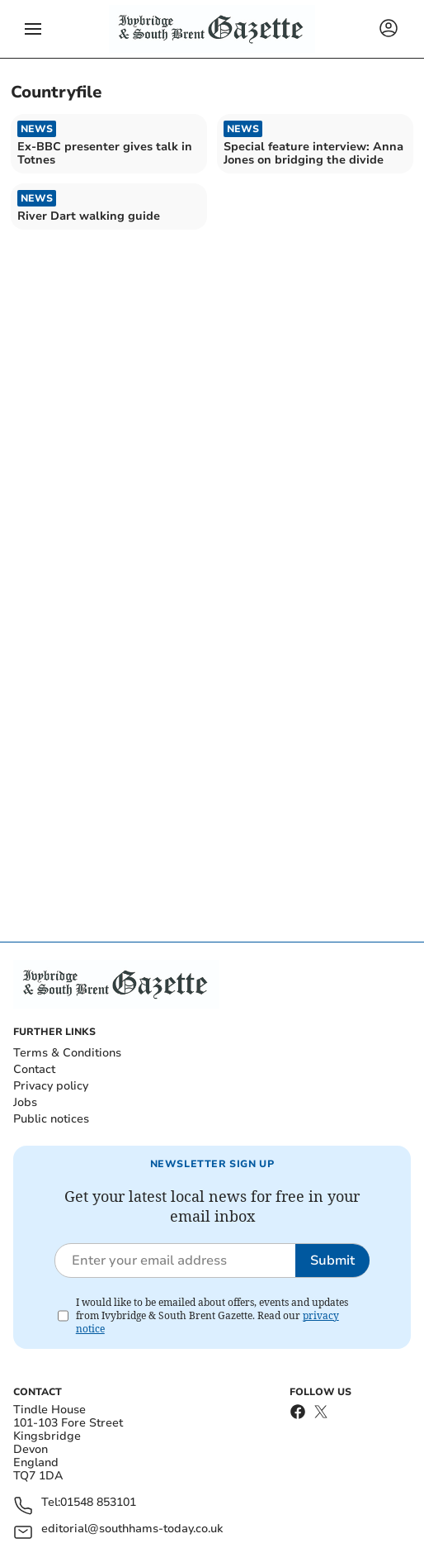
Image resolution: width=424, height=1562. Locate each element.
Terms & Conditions (67, 1053)
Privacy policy (50, 1086)
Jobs (25, 1102)
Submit (332, 1260)
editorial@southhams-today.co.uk (132, 1529)
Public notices (51, 1119)
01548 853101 (98, 1503)
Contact (34, 1069)
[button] (33, 29)
